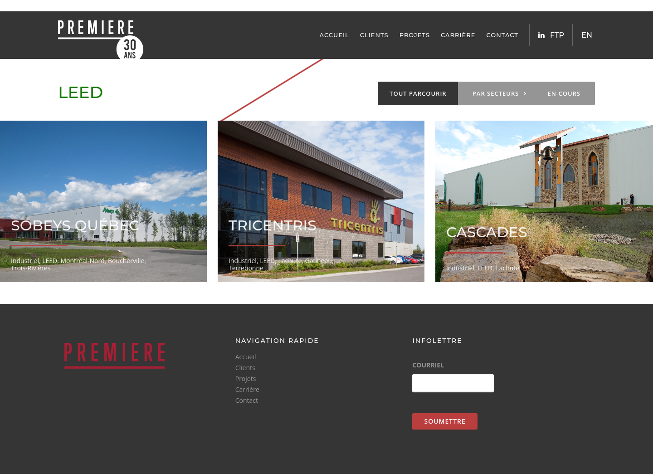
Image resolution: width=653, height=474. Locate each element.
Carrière (458, 35)
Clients (374, 35)
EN (586, 35)
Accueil (334, 35)
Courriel (428, 365)
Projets (415, 35)
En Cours (564, 93)
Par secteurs (500, 93)
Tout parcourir (418, 93)
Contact (502, 35)
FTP (557, 35)
